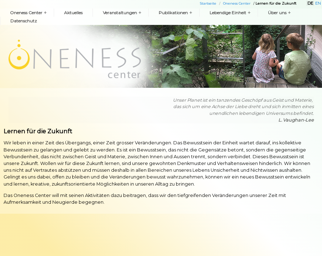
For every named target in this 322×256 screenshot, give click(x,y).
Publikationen (175, 12)
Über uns (279, 12)
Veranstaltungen (122, 12)
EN (318, 3)
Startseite (208, 3)
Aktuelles (73, 12)
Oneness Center (236, 3)
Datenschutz (23, 20)
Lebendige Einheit (230, 12)
